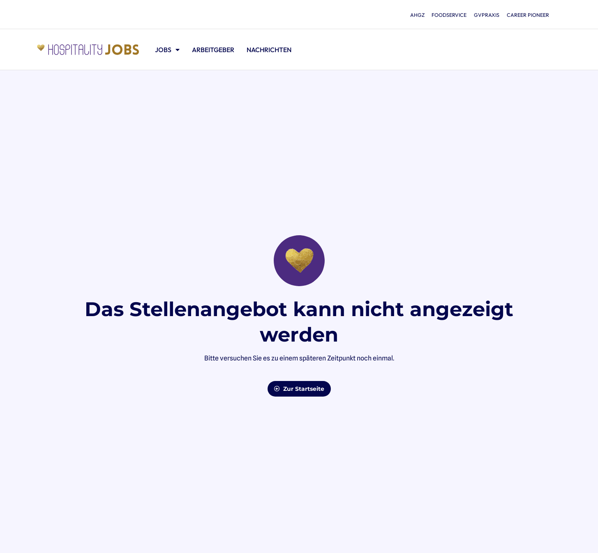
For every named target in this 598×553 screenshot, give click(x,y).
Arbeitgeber (213, 50)
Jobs (167, 49)
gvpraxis (480, 14)
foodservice (438, 14)
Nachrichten (269, 50)
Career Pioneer (526, 14)
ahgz (403, 14)
